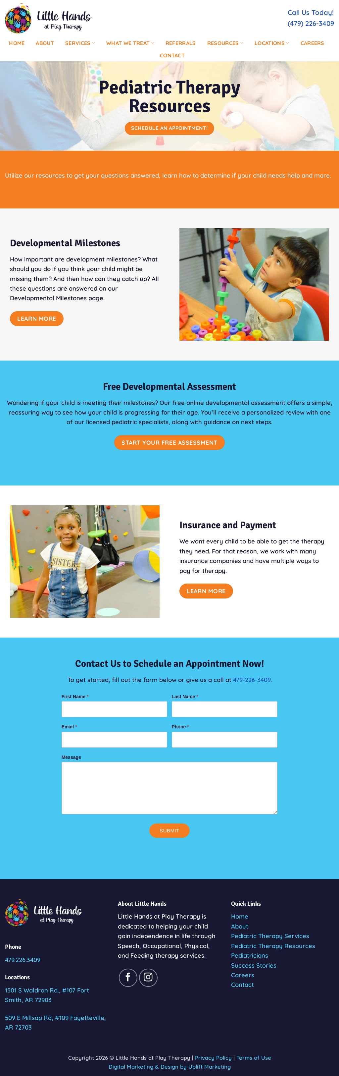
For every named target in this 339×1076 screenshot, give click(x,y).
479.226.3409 (22, 960)
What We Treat (130, 43)
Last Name (185, 696)
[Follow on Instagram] (148, 978)
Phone (180, 726)
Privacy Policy (213, 1057)
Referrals (181, 43)
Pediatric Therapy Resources (273, 946)
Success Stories (253, 965)
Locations (272, 43)
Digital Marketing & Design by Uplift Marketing (170, 1066)
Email (69, 726)
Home (16, 43)
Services (80, 43)
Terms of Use (253, 1057)
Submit (169, 830)
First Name (75, 696)
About (45, 43)
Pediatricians (249, 955)
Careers (312, 43)
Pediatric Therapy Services (270, 936)
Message (71, 757)
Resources (225, 43)
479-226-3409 (251, 680)
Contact (172, 55)
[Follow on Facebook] (128, 978)
